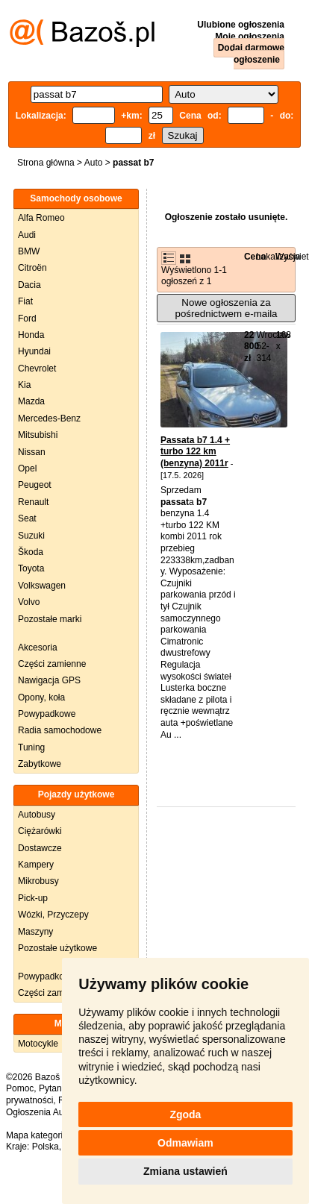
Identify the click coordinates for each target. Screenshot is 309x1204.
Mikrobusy (38, 881)
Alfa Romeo (41, 218)
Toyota (31, 568)
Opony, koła (41, 697)
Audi (27, 235)
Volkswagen (42, 585)
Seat (27, 518)
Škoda (30, 552)
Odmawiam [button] (185, 1143)
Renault (33, 502)
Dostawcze (40, 848)
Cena (255, 256)
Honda (31, 335)
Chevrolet (37, 368)
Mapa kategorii (35, 1135)
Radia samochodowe (60, 730)
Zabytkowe (39, 764)
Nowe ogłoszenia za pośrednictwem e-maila (226, 308)
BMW (29, 251)
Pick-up (33, 898)
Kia (24, 385)
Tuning (31, 747)
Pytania (54, 1088)
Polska (45, 1146)
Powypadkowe (46, 714)
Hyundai (34, 351)
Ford (27, 318)
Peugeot (35, 485)
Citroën (32, 268)
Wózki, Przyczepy (53, 914)
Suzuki (31, 535)
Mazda (31, 401)
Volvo (29, 602)
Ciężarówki (40, 831)
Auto (93, 162)
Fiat (25, 301)
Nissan (32, 452)
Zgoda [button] (185, 1114)
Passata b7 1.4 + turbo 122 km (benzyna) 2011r (195, 451)
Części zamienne (52, 664)
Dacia (29, 285)
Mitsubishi (37, 435)
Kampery (36, 864)
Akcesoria (37, 647)
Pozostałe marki (49, 619)
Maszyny (35, 931)
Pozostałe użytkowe (57, 948)
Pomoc (20, 1088)
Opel (27, 468)
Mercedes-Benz (49, 418)
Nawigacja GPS (49, 680)
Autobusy (36, 814)
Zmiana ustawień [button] (185, 1171)
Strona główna (46, 162)
